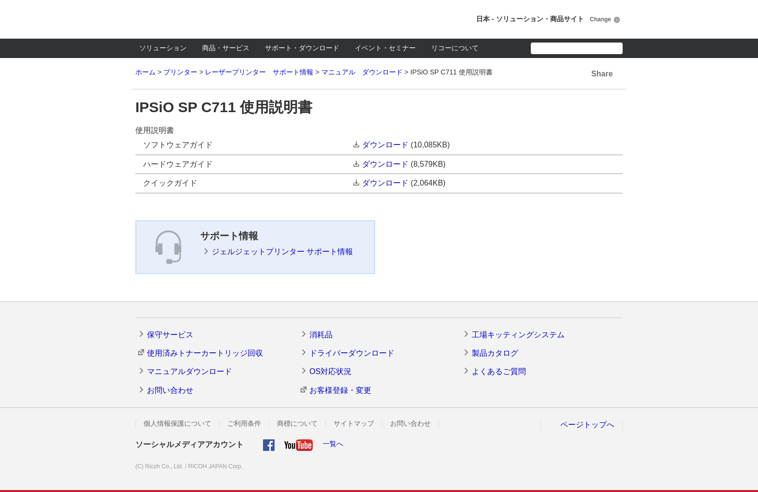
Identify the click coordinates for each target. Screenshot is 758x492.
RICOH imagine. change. (169, 19)
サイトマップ (354, 423)
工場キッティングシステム (518, 335)
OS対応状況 (330, 371)
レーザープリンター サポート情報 (259, 72)
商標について (297, 423)
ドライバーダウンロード (351, 353)
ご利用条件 (244, 423)
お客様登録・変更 (340, 390)
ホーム (145, 72)
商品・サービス (225, 48)
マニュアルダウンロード (189, 371)
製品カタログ (495, 353)
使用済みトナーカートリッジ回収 (205, 353)
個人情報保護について (177, 423)
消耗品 (321, 335)
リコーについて (455, 48)
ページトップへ (587, 424)
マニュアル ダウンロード (362, 72)
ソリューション (163, 48)
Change (600, 19)
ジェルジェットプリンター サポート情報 (282, 251)
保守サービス (170, 335)
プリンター (180, 72)
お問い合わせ (170, 390)
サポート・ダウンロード (302, 48)
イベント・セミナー (385, 48)
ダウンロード (385, 145)
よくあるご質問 (499, 371)
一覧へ (333, 444)
